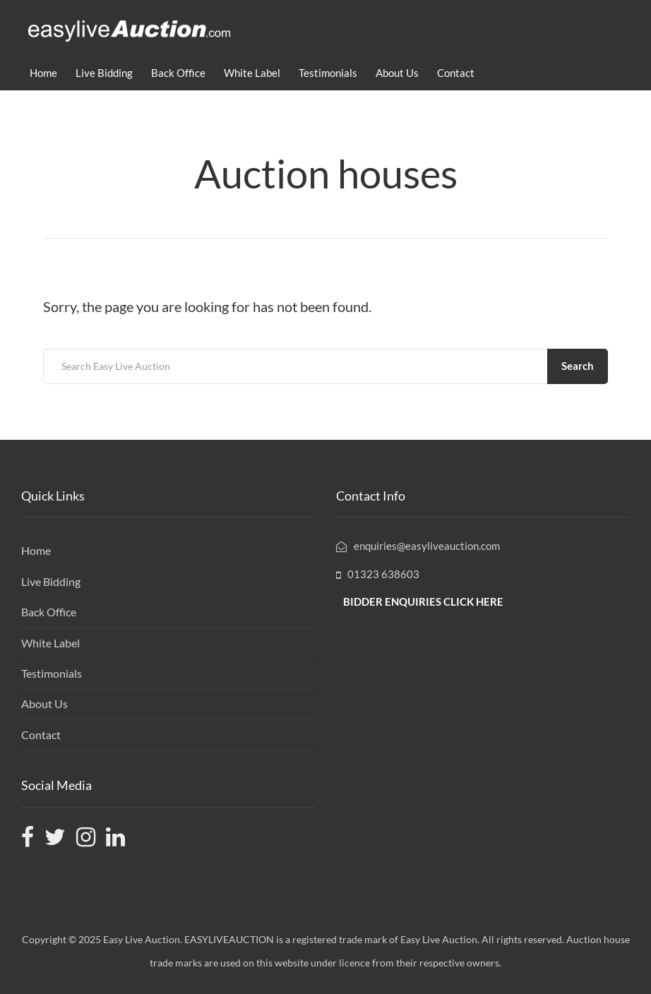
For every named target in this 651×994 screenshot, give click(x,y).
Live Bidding (104, 72)
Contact (455, 72)
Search (577, 365)
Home (43, 72)
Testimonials (328, 72)
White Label (252, 72)
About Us (397, 72)
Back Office (178, 72)
